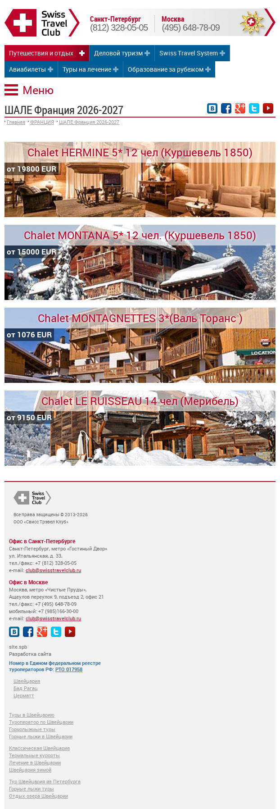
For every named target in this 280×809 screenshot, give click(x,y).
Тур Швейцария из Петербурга (45, 781)
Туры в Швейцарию (31, 714)
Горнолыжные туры (32, 729)
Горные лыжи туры (31, 788)
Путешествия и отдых (41, 53)
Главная (16, 121)
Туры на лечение (87, 69)
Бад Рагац (26, 688)
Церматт (24, 695)
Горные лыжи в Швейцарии (40, 736)
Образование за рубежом (165, 69)
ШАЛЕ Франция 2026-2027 (89, 121)
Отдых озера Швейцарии (38, 795)
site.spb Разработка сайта (30, 650)
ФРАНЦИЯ (42, 121)
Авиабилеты (27, 69)
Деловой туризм (118, 53)
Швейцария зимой (30, 769)
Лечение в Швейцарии (35, 762)
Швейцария (27, 680)
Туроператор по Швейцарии (41, 721)
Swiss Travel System (188, 53)
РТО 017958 (68, 669)
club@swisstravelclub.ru (53, 570)
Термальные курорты (34, 755)
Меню (38, 89)
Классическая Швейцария (39, 748)
